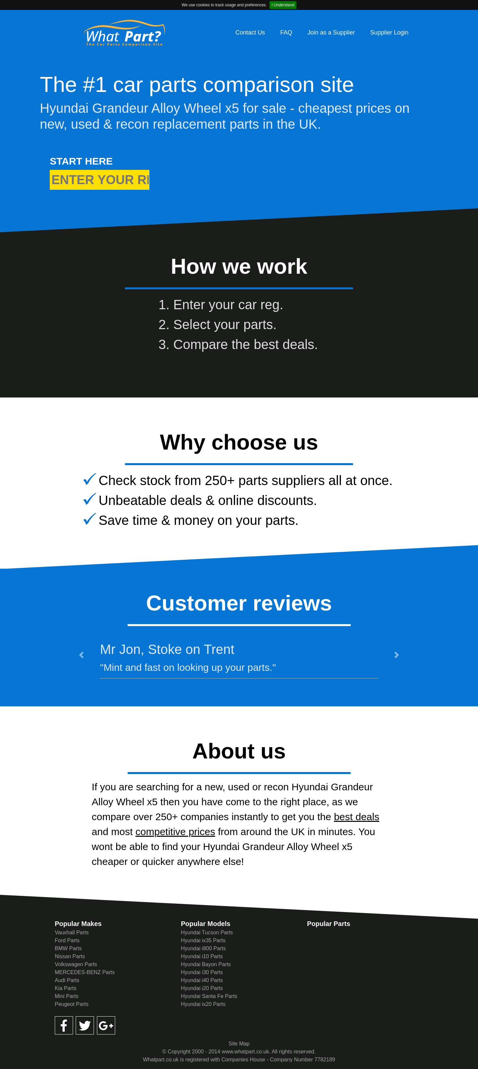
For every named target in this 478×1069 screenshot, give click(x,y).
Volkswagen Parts (76, 964)
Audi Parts (67, 980)
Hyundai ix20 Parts (203, 1004)
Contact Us (250, 32)
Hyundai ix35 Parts (203, 940)
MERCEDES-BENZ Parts (85, 972)
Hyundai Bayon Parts (206, 964)
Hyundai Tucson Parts (207, 932)
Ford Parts (67, 940)
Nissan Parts (70, 956)
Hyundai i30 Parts (202, 972)
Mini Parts (66, 996)
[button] (81, 654)
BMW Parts (68, 948)
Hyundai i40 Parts (202, 980)
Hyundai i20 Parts (202, 988)
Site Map (238, 1043)
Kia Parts (65, 988)
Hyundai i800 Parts (203, 948)
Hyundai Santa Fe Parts (209, 996)
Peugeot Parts (71, 1004)
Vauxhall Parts (72, 932)
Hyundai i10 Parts (202, 956)
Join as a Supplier (331, 32)
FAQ (286, 32)
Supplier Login (389, 32)
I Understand (283, 5)
